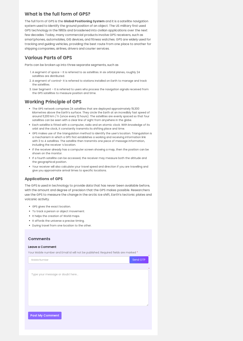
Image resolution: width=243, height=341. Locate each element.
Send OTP (139, 260)
